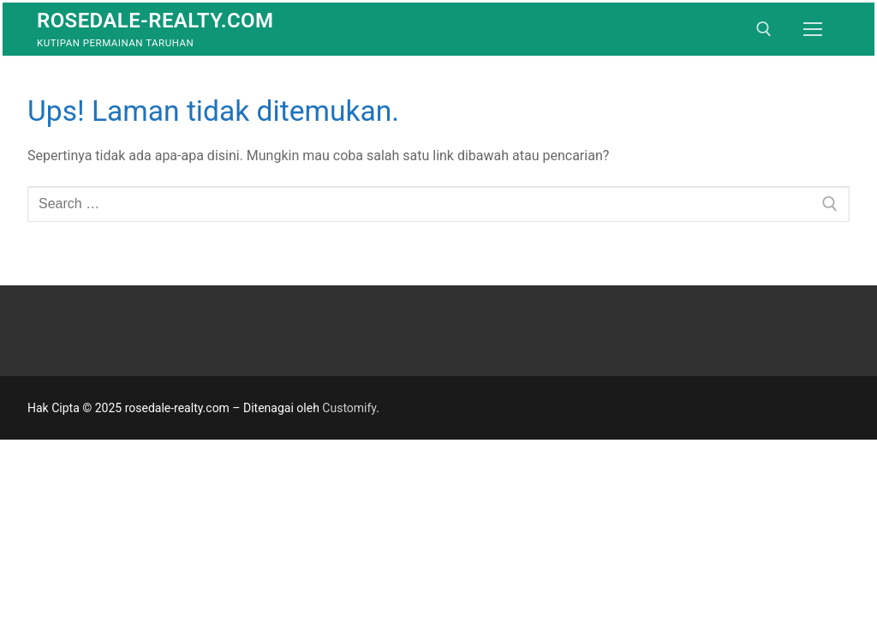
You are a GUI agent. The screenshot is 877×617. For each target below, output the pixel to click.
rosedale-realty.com (155, 21)
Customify (349, 408)
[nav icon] (812, 29)
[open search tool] (764, 29)
